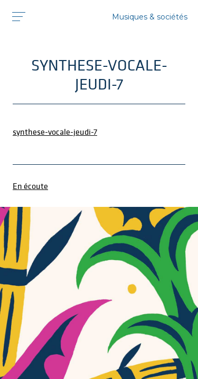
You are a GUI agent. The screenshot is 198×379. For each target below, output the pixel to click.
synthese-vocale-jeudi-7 (55, 131)
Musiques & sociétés (149, 17)
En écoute (30, 186)
